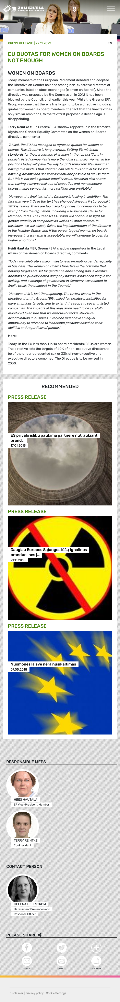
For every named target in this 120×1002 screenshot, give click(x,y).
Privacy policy (34, 993)
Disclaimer (16, 993)
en (110, 43)
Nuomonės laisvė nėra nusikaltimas (43, 664)
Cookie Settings (56, 993)
